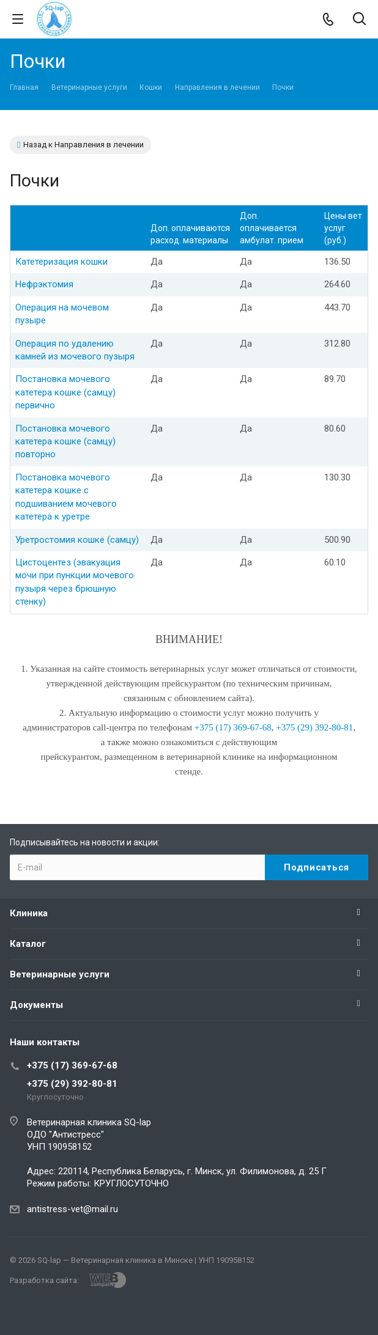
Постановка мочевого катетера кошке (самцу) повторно (65, 441)
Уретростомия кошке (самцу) (77, 539)
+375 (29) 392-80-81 (72, 1083)
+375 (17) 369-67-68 (72, 1065)
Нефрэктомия (44, 284)
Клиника (29, 913)
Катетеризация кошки (61, 261)
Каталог (28, 943)
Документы (36, 1004)
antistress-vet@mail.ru (72, 1209)
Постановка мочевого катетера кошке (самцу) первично (65, 392)
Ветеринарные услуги (59, 974)
